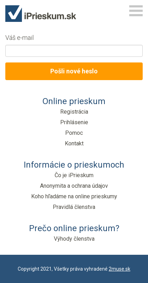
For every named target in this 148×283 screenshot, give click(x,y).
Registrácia (74, 111)
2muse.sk (119, 269)
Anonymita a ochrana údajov (74, 185)
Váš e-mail (19, 37)
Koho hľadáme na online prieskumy (74, 196)
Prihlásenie (74, 122)
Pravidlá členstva (74, 207)
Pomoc (74, 133)
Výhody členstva (74, 238)
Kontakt (74, 143)
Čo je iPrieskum (74, 175)
